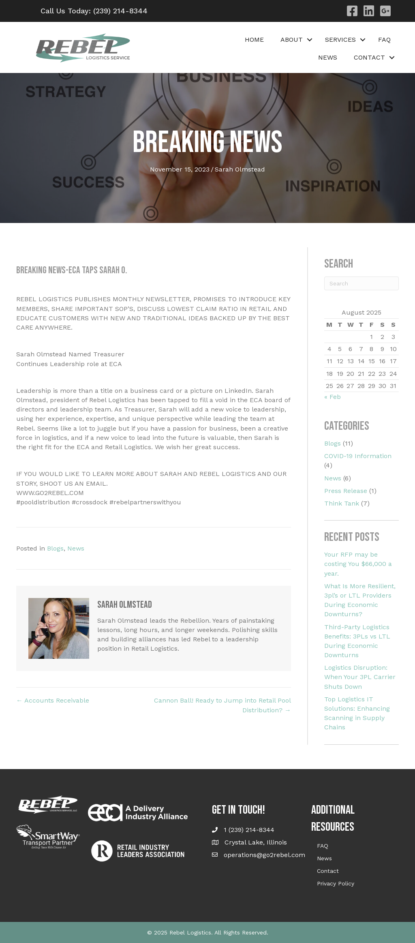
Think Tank (341, 503)
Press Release (345, 491)
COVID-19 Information (357, 456)
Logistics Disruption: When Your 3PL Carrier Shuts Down (360, 677)
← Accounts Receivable (52, 700)
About (291, 39)
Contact (369, 57)
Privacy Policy (335, 883)
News (327, 57)
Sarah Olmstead (240, 169)
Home (254, 39)
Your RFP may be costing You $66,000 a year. (358, 564)
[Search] (361, 283)
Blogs (55, 548)
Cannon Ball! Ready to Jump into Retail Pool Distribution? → (222, 705)
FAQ (384, 39)
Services (340, 39)
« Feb (332, 397)
